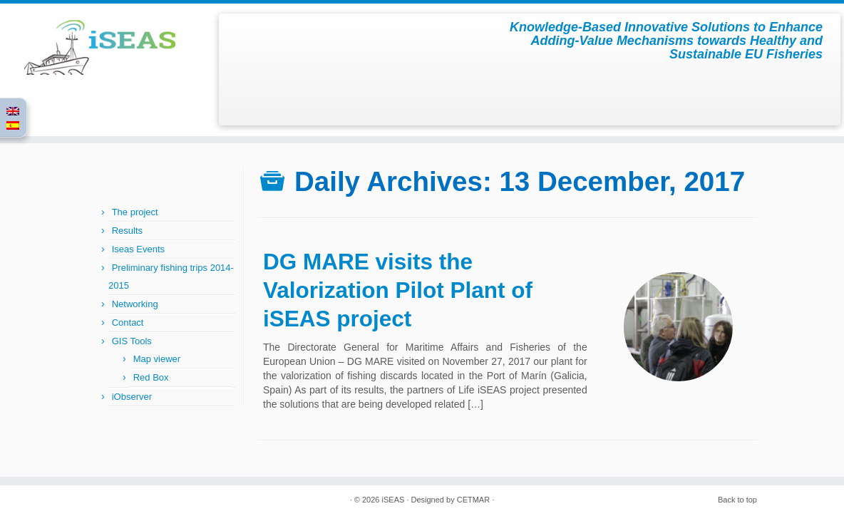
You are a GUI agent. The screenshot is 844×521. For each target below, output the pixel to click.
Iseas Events (138, 249)
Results (127, 230)
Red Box (151, 377)
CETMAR (473, 499)
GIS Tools (132, 341)
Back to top (737, 499)
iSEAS (393, 499)
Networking (135, 304)
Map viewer (156, 359)
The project (135, 212)
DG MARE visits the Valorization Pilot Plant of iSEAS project (397, 290)
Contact (128, 322)
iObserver (132, 396)
